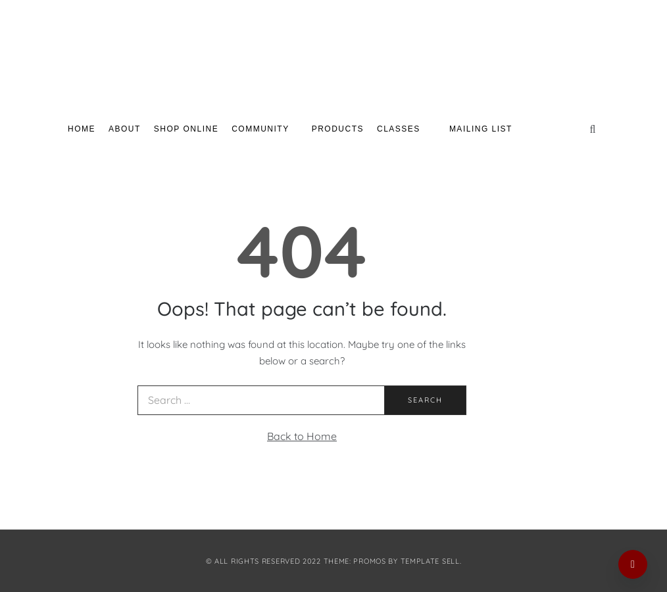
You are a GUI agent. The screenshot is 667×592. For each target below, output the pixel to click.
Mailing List (480, 129)
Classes (403, 129)
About (125, 129)
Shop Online (186, 129)
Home (81, 129)
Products (338, 129)
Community (265, 129)
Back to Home (302, 436)
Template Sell (430, 561)
